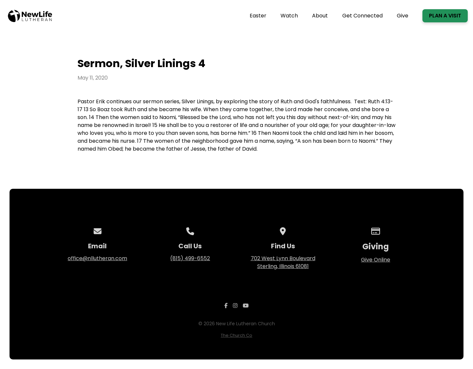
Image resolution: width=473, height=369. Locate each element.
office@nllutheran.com (97, 258)
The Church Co (236, 335)
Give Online (375, 259)
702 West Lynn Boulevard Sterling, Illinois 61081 (283, 262)
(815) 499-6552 (190, 258)
